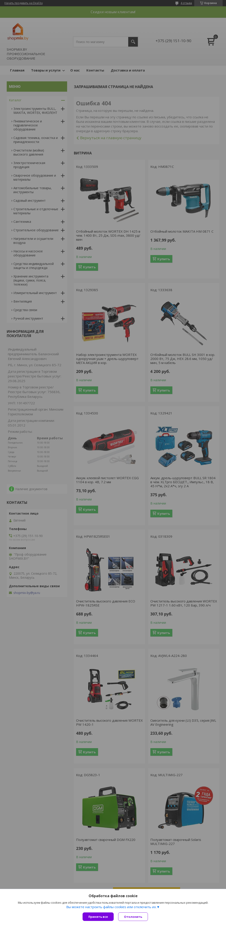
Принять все (98, 917)
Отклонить (133, 917)
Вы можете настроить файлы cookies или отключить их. (111, 907)
